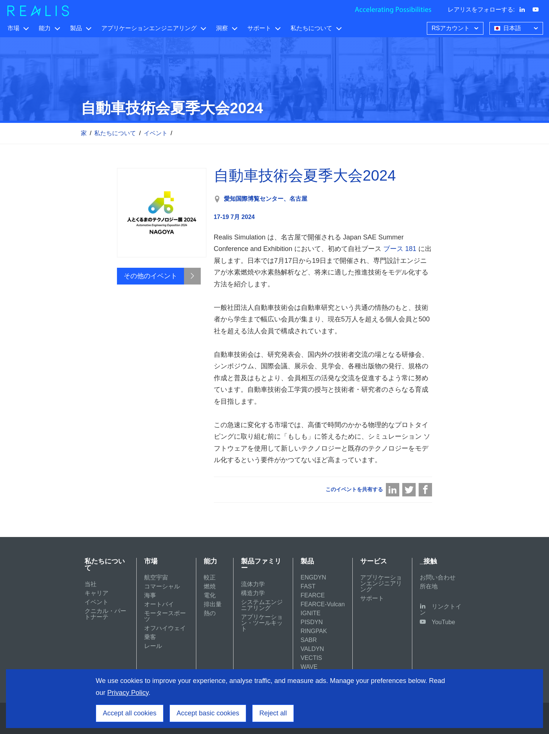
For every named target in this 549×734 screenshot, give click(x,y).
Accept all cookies (129, 713)
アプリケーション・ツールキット (262, 623)
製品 (76, 28)
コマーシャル (162, 586)
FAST (308, 586)
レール (153, 646)
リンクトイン (440, 609)
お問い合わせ (438, 577)
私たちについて (311, 28)
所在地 (429, 586)
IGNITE (310, 613)
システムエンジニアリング (262, 605)
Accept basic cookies (208, 713)
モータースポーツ (165, 616)
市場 (13, 28)
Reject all (273, 713)
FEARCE (313, 595)
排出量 (213, 604)
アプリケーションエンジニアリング (149, 28)
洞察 (222, 28)
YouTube (443, 622)
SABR (309, 640)
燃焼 (210, 586)
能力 (45, 28)
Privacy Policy (128, 692)
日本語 (517, 27)
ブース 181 (399, 248)
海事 (150, 595)
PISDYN (312, 622)
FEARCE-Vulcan (323, 604)
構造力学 (253, 593)
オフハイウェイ (165, 628)
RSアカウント (456, 27)
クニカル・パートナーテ (105, 614)
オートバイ (159, 604)
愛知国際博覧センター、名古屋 (265, 199)
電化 (210, 595)
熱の (210, 613)
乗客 (150, 637)
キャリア (96, 593)
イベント (156, 133)
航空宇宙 (156, 577)
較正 (210, 577)
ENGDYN (313, 577)
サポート (259, 28)
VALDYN (312, 649)
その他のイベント (150, 276)
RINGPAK (314, 631)
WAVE (309, 667)
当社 (90, 584)
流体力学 (253, 584)
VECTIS (311, 658)
